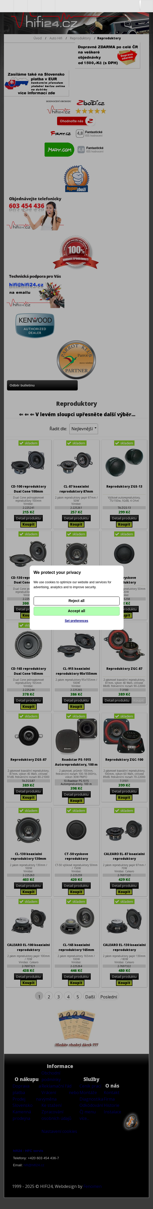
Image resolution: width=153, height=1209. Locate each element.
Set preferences (76, 621)
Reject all (76, 601)
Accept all (76, 611)
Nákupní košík (48, 6)
